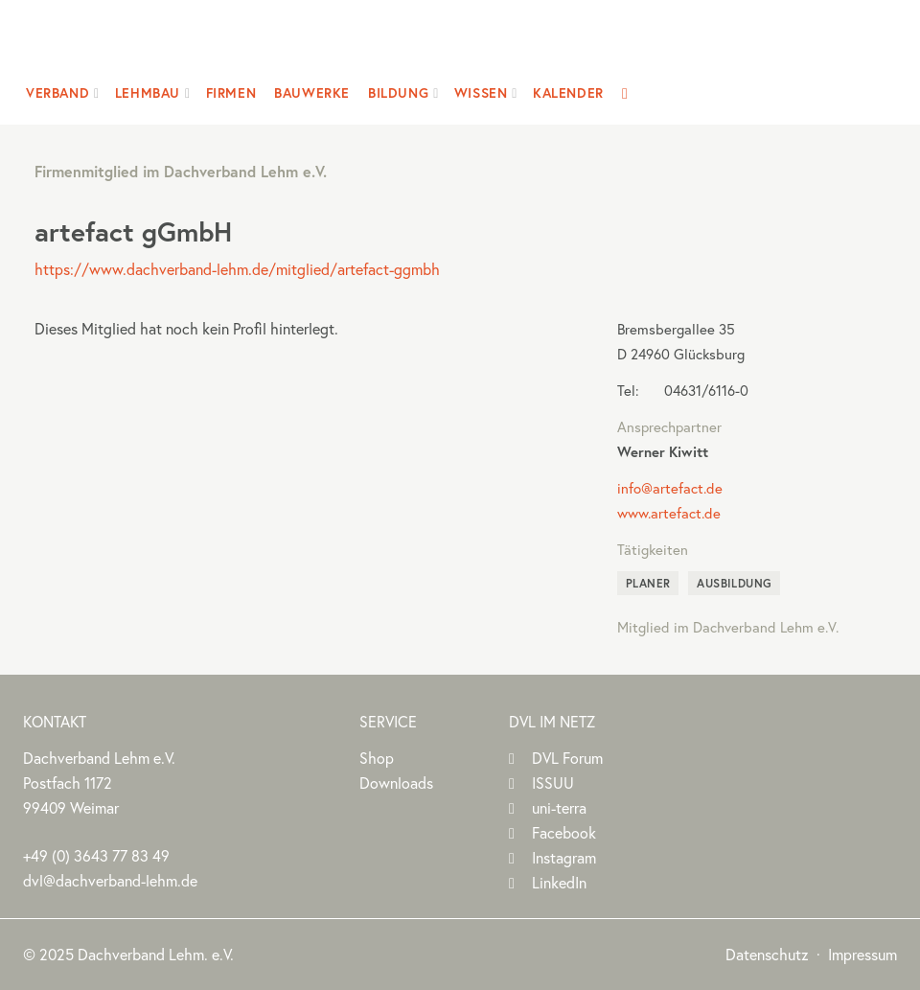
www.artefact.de (669, 513)
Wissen (481, 93)
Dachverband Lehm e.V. (448, 42)
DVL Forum (567, 758)
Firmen (231, 93)
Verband (57, 93)
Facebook (564, 832)
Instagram (564, 857)
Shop (376, 758)
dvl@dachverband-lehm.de (110, 880)
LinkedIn (559, 882)
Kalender (568, 93)
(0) (96, 855)
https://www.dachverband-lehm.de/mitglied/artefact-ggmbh (237, 269)
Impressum (862, 954)
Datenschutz (767, 954)
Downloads (396, 783)
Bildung (398, 93)
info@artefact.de (670, 488)
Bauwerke (312, 93)
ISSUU (553, 783)
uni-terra (559, 807)
